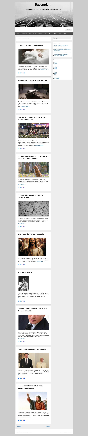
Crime (55, 33)
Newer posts (48, 426)
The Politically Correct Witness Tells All (32, 80)
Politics (30, 33)
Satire (55, 74)
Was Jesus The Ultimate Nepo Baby (31, 234)
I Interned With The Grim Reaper (59, 55)
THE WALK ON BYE (25, 272)
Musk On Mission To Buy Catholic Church (33, 349)
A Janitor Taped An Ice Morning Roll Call (61, 45)
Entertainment (24, 33)
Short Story (40, 33)
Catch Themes (69, 431)
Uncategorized (56, 78)
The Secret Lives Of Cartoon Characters (61, 54)
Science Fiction (56, 77)
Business (45, 33)
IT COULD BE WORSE (58, 51)
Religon (55, 73)
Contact (64, 33)
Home (18, 33)
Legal (55, 69)
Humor (55, 68)
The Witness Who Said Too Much (60, 46)
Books (34, 33)
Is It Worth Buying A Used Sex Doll (30, 45)
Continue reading (44, 69)
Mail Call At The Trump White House (60, 48)
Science (50, 33)
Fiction (55, 67)
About (60, 33)
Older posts (18, 426)
